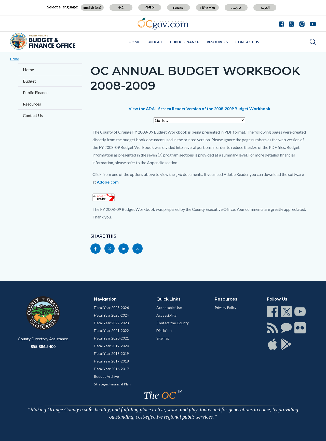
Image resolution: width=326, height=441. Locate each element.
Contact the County (172, 323)
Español (179, 7)
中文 (121, 7)
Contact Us (247, 42)
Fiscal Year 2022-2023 (111, 323)
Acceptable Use (169, 307)
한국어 (150, 7)
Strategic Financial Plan (112, 384)
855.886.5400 (43, 346)
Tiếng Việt (207, 7)
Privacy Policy (225, 307)
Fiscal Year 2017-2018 (111, 361)
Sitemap (162, 338)
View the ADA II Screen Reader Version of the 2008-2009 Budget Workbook (199, 108)
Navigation (105, 299)
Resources (217, 42)
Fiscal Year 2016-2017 (111, 369)
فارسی (236, 7)
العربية (265, 7)
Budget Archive (106, 376)
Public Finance (184, 42)
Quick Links (168, 299)
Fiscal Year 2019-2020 (111, 346)
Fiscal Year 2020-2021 (111, 338)
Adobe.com (108, 181)
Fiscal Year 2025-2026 (111, 307)
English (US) (92, 7)
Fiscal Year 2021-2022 (111, 330)
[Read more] (163, 24)
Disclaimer (164, 330)
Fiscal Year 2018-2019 (111, 353)
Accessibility (166, 315)
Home (134, 42)
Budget (154, 42)
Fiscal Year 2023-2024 (111, 315)
